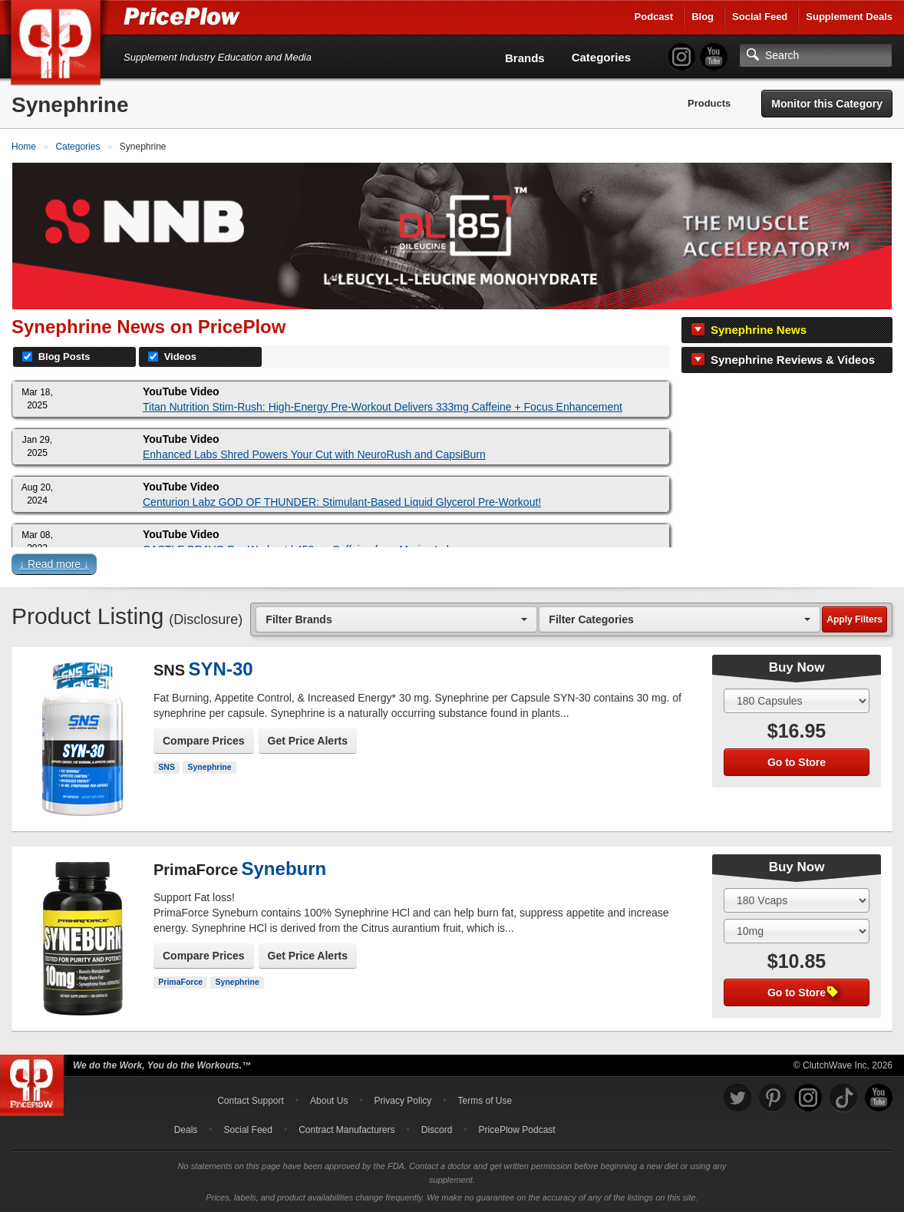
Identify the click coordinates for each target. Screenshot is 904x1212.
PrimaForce (180, 981)
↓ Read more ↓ (54, 564)
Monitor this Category (827, 103)
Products (709, 103)
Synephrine (209, 766)
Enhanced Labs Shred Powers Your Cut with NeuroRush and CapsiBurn (314, 454)
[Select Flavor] (796, 931)
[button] (452, 566)
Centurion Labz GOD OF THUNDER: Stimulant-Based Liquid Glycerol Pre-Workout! (342, 502)
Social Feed (759, 16)
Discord (437, 1129)
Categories (602, 57)
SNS (166, 766)
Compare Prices (204, 741)
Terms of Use (485, 1100)
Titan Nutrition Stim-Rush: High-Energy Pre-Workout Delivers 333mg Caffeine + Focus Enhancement (382, 407)
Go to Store (796, 762)
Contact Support (250, 1100)
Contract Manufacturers (346, 1129)
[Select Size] (796, 701)
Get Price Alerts (308, 741)
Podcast (654, 16)
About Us (329, 1100)
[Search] (815, 55)
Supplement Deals (849, 16)
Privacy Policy (403, 1100)
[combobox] (396, 619)
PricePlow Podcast (517, 1129)
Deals (186, 1129)
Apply (854, 619)
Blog (702, 16)
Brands (525, 57)
